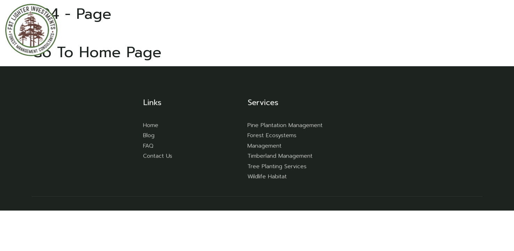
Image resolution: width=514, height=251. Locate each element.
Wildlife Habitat (267, 176)
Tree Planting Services (277, 166)
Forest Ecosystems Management (271, 140)
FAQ (419, 29)
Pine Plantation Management (285, 125)
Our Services (381, 29)
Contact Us (477, 29)
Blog (443, 29)
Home (340, 29)
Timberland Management (280, 156)
